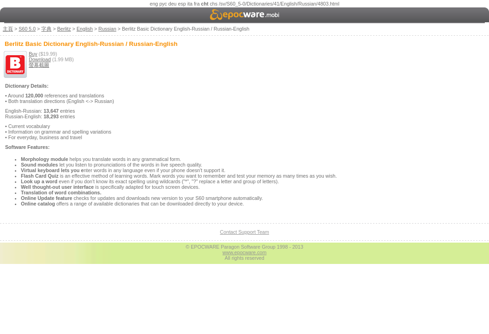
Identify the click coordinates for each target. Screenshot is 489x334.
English (85, 29)
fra (196, 3)
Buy (33, 54)
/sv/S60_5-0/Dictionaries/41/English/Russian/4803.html (279, 3)
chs (214, 3)
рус (163, 3)
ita (190, 3)
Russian (107, 29)
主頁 (8, 29)
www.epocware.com (245, 252)
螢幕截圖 (39, 65)
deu (172, 3)
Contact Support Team (244, 232)
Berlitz (64, 29)
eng (154, 3)
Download (40, 59)
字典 (46, 29)
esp (182, 3)
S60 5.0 (27, 29)
